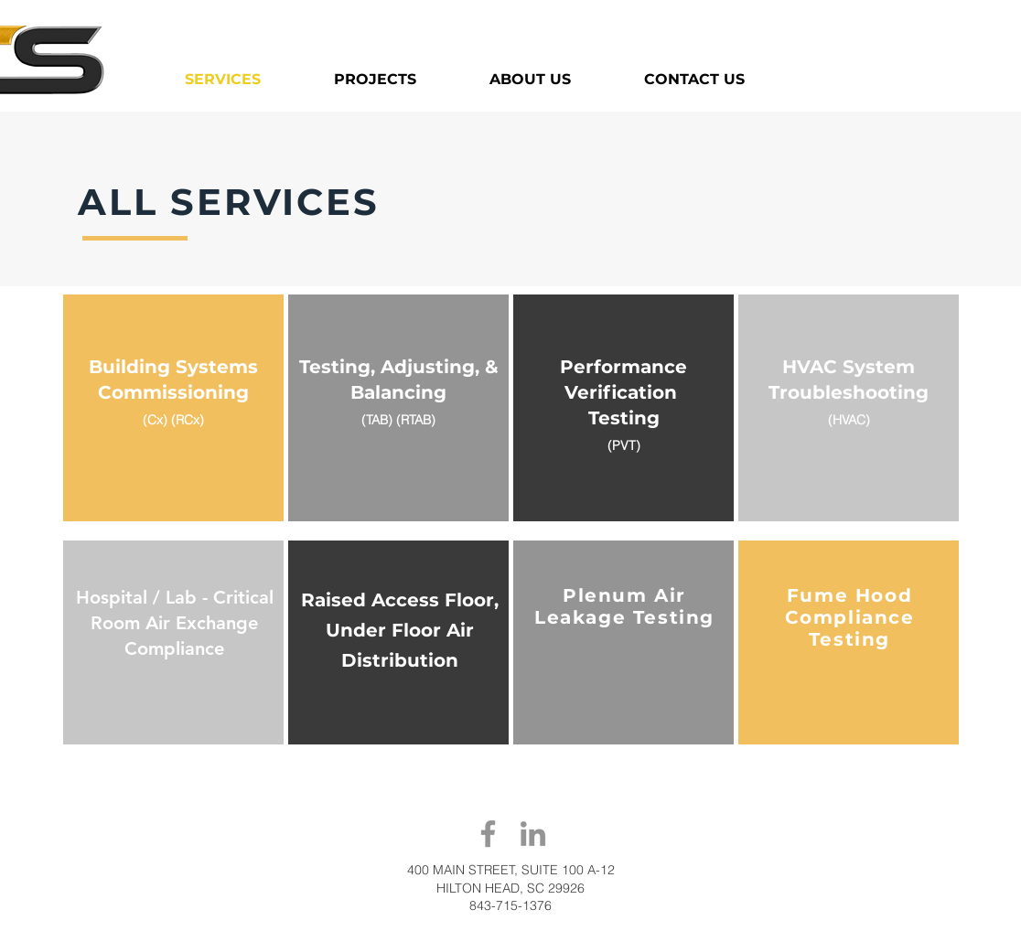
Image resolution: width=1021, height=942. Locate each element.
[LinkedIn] (533, 833)
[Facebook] (488, 833)
